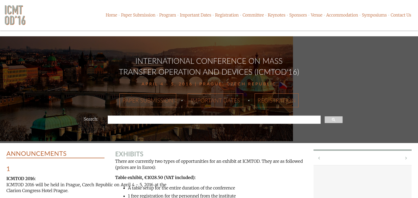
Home (111, 15)
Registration (227, 15)
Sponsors (298, 15)
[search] (213, 119)
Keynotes (276, 15)
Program (167, 15)
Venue (316, 15)
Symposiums (374, 15)
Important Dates (195, 15)
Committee (253, 15)
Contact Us (401, 15)
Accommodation (342, 15)
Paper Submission (138, 15)
